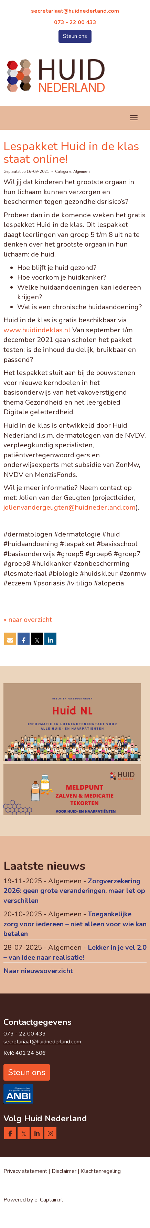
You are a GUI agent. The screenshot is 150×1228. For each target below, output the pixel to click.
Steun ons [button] (75, 36)
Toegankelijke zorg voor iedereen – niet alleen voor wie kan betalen (75, 923)
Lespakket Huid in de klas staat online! (71, 152)
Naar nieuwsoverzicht (38, 971)
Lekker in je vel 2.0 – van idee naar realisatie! (75, 952)
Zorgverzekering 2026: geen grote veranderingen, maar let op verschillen (74, 890)
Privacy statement (25, 1171)
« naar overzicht (27, 619)
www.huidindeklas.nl (37, 330)
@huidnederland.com (75, 11)
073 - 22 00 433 (75, 22)
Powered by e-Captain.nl (33, 1200)
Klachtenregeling (101, 1171)
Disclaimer (65, 1171)
